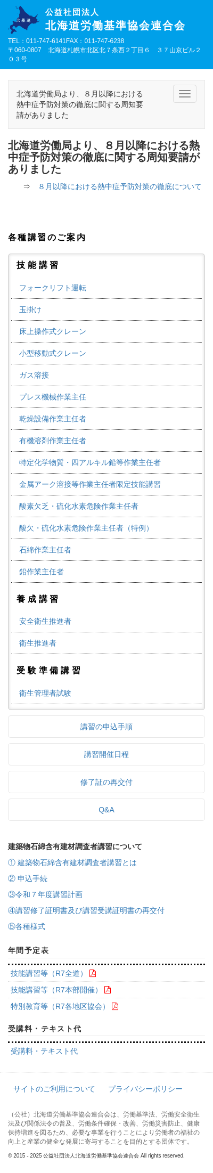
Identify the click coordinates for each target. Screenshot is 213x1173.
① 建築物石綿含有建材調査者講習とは (72, 862)
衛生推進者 (37, 643)
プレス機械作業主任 (52, 397)
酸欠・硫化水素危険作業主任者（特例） (86, 528)
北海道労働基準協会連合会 (125, 19)
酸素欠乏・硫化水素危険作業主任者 (78, 506)
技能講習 (39, 265)
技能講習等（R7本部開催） (56, 989)
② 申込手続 (27, 878)
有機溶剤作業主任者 (52, 440)
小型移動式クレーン (52, 353)
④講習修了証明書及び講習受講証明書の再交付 (86, 910)
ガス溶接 (34, 375)
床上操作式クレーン (52, 331)
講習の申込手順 (106, 726)
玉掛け (30, 309)
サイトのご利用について (54, 1089)
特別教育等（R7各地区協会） (60, 1006)
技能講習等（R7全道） (49, 973)
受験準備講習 (50, 670)
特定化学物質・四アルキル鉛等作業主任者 (90, 462)
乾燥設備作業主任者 (52, 418)
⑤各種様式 (26, 926)
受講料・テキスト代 (44, 1051)
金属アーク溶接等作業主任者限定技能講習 (90, 484)
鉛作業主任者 (41, 571)
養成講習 (39, 599)
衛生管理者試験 (45, 693)
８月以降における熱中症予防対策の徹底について (120, 186)
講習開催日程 (106, 754)
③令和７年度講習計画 (45, 894)
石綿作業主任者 (45, 549)
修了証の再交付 (106, 782)
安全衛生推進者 (45, 621)
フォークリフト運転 (52, 287)
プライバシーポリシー (145, 1089)
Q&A (106, 809)
